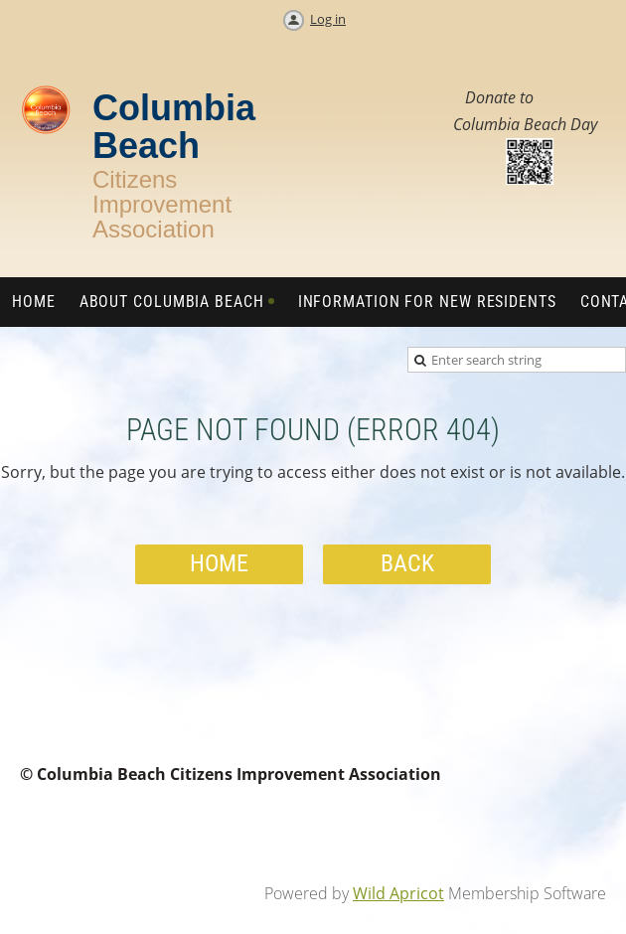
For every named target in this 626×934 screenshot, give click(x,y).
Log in (328, 19)
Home (219, 563)
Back (407, 563)
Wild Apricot (398, 893)
